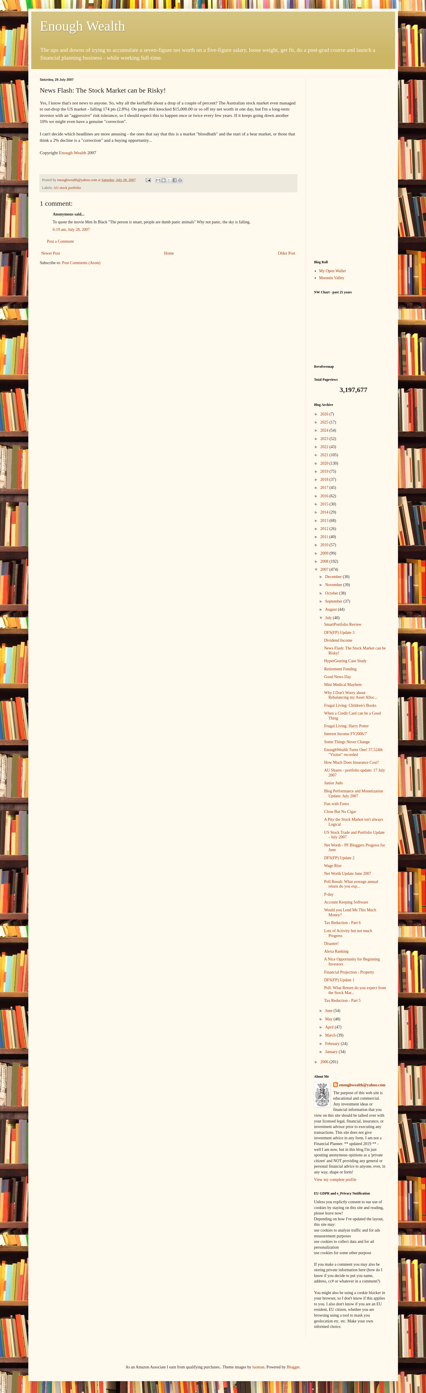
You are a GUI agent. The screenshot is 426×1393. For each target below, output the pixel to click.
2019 (324, 471)
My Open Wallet (332, 271)
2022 (324, 447)
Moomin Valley (331, 278)
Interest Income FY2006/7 (345, 734)
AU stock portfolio (67, 188)
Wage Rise (332, 866)
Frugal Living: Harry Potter (346, 726)
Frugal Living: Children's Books (350, 705)
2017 (324, 487)
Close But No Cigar (340, 811)
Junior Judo (333, 783)
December (334, 577)
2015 (324, 504)
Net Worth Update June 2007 (347, 873)
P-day (329, 894)
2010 (324, 545)
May (329, 1019)
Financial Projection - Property (349, 972)
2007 (324, 569)
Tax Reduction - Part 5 (342, 1000)
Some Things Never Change (347, 742)
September (334, 601)
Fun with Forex (336, 804)
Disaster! (331, 943)
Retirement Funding (340, 669)
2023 (324, 439)
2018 (324, 479)
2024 (324, 430)
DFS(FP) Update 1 (339, 980)
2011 (324, 537)
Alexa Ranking (336, 951)
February (333, 1043)
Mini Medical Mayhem (343, 684)
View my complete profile (335, 1179)
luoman (258, 1367)
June (329, 1011)
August (331, 609)
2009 (324, 553)
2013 (324, 520)
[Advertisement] (350, 164)
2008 (324, 561)
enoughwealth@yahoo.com (362, 1085)
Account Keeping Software (346, 902)
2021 (324, 455)
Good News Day (337, 677)
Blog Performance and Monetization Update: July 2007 (353, 793)
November (334, 585)
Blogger (293, 1367)
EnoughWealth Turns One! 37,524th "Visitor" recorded (353, 752)
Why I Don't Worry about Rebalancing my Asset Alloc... (350, 695)
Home (169, 253)
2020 (324, 463)
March (331, 1035)
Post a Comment (60, 241)
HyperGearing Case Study (345, 661)
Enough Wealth (82, 26)
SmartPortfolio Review (343, 624)
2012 (324, 529)
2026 (324, 414)
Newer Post (50, 253)
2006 (324, 1062)
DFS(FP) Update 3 (339, 632)
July (329, 618)
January (332, 1052)
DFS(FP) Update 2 (339, 858)
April (330, 1027)
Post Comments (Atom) (81, 263)
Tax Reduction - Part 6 (342, 923)
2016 (324, 496)
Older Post (286, 253)
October (332, 593)
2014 (324, 512)
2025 (324, 422)
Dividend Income (338, 640)
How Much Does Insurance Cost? (351, 762)
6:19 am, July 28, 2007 (71, 229)
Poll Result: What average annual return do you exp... (351, 884)
